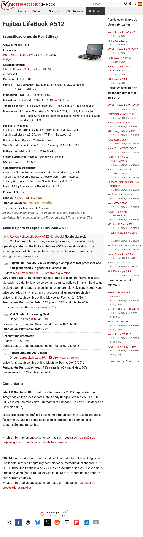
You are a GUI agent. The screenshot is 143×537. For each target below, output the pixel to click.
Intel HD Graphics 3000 (16, 69)
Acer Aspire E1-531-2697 (122, 254)
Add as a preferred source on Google (53, 514)
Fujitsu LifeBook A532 (120, 224)
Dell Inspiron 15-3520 (120, 194)
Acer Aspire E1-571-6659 (122, 32)
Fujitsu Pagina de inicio (28, 197)
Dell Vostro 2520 (118, 79)
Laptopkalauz (29, 357)
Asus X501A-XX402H (120, 57)
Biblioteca (95, 11)
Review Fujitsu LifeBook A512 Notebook (36, 236)
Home (22, 11)
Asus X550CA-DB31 (119, 122)
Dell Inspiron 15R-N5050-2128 (125, 245)
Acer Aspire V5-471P (120, 334)
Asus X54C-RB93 (118, 203)
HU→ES (47, 357)
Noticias (54, 11)
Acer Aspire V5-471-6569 (122, 346)
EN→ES (39, 273)
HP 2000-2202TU (118, 40)
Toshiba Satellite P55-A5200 (124, 105)
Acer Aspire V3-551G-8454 (123, 148)
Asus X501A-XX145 (119, 262)
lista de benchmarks (54, 442)
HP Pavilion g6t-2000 (120, 271)
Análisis (37, 11)
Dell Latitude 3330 (118, 321)
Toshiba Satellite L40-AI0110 (124, 309)
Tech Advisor (21, 273)
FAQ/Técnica (74, 11)
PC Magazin (28, 319)
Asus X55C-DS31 (118, 139)
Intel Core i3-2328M (14, 55)
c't (13, 341)
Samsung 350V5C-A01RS (122, 131)
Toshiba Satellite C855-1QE (123, 49)
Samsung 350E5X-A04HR (122, 113)
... (138, 11)
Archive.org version (57, 273)
